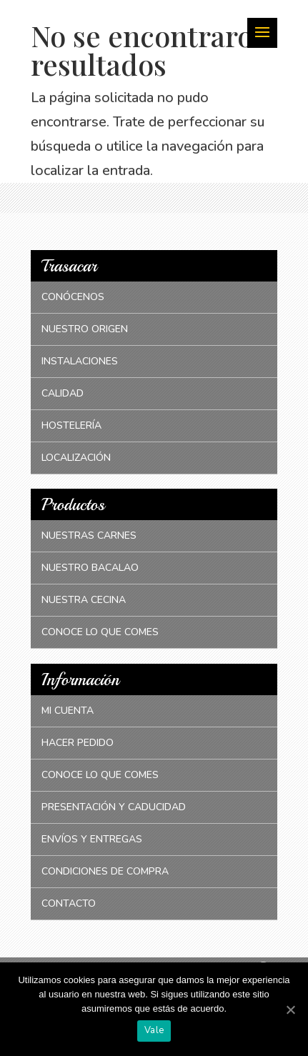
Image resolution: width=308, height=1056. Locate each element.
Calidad (62, 393)
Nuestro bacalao (90, 567)
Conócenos (72, 297)
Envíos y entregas (91, 839)
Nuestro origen (84, 329)
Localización (76, 457)
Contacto (68, 903)
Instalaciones (79, 361)
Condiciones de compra (105, 871)
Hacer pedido (77, 742)
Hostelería (71, 425)
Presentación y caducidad (113, 807)
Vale (154, 1030)
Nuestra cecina (83, 600)
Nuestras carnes (88, 535)
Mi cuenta (67, 710)
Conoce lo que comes (100, 632)
